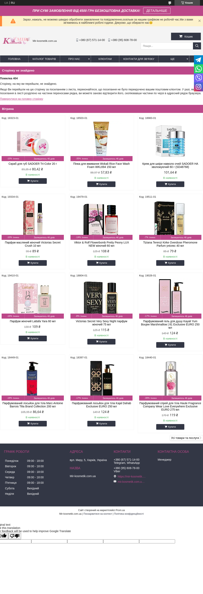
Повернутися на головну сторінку (21, 98)
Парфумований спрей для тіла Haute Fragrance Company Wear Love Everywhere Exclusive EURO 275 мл (170, 406)
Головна (14, 58)
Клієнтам (105, 58)
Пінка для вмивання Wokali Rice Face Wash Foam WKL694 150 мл (101, 165)
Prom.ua (120, 510)
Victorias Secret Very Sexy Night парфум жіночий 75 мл (101, 323)
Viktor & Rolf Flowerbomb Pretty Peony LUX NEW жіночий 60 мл (101, 244)
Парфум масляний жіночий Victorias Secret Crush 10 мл (32, 244)
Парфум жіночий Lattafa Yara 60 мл (33, 321)
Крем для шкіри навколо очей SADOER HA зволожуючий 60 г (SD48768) (170, 165)
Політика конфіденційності (129, 513)
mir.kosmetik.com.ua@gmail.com (132, 481)
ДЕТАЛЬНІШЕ (156, 10)
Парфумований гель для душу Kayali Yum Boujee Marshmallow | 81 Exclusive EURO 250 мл (170, 324)
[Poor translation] (14, 536)
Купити (34, 181)
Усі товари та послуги (185, 438)
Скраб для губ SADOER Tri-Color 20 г (33, 163)
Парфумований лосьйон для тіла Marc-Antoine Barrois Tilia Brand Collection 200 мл (32, 405)
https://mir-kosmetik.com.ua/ (132, 476)
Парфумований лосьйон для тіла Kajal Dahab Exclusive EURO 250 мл (101, 405)
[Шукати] (197, 45)
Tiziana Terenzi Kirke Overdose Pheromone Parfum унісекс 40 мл (170, 244)
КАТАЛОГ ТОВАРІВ (44, 58)
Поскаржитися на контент (98, 513)
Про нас (74, 58)
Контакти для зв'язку (138, 58)
